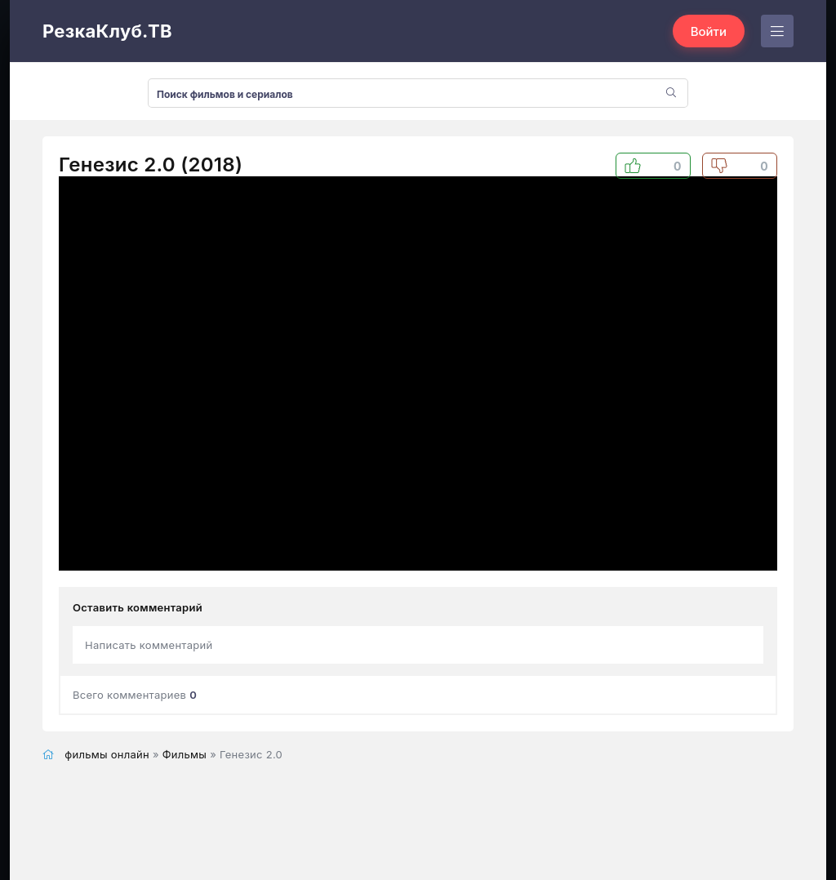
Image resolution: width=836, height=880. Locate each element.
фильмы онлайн (106, 754)
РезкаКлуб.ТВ (107, 31)
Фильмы (184, 754)
